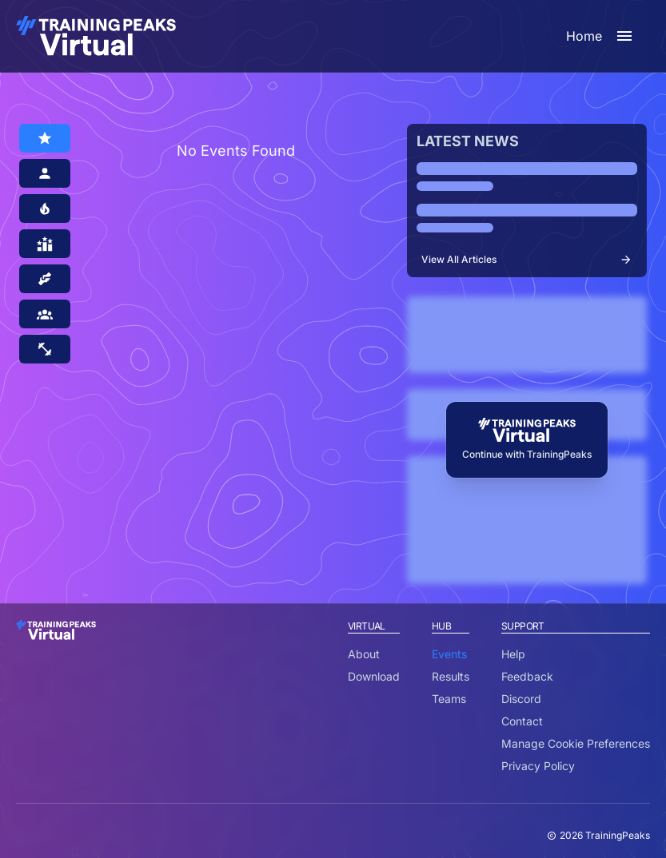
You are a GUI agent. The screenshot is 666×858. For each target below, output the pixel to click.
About (364, 654)
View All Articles (526, 259)
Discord (521, 698)
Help (513, 654)
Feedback (527, 676)
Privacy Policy (538, 766)
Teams (449, 698)
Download (374, 676)
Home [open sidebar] (600, 36)
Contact (522, 721)
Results (450, 676)
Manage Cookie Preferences (575, 743)
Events (449, 654)
